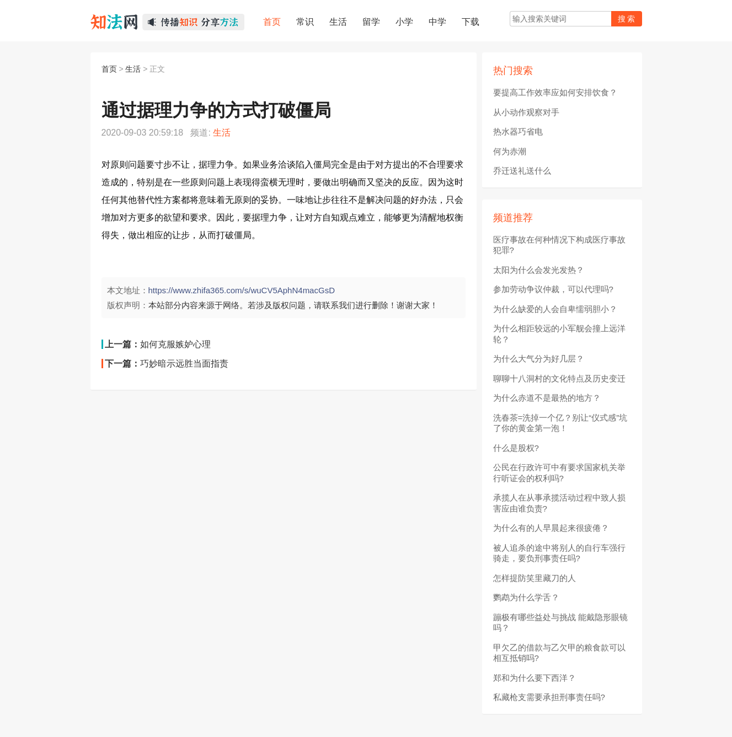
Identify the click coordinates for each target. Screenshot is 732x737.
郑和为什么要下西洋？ (534, 677)
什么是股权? (516, 448)
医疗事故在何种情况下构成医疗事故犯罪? (559, 245)
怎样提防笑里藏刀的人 (534, 578)
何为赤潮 (509, 151)
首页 (109, 68)
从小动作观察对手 (526, 112)
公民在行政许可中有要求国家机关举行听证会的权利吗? (559, 472)
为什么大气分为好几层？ (538, 358)
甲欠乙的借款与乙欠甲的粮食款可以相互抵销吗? (559, 653)
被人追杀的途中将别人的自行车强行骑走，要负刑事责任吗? (559, 553)
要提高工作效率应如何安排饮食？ (555, 92)
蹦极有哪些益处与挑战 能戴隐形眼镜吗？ (560, 622)
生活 (133, 68)
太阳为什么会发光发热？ (538, 270)
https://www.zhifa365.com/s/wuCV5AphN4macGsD (241, 290)
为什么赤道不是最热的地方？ (547, 397)
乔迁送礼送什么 (522, 170)
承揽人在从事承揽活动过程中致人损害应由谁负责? (559, 503)
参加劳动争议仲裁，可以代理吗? (553, 289)
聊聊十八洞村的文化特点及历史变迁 (559, 378)
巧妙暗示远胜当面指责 (184, 363)
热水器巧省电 (518, 131)
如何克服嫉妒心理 (175, 344)
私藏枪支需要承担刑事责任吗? (549, 697)
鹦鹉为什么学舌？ (526, 597)
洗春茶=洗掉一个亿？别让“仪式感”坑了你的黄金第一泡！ (560, 423)
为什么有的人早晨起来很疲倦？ (551, 527)
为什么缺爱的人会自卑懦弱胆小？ (555, 309)
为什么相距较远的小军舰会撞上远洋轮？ (559, 334)
